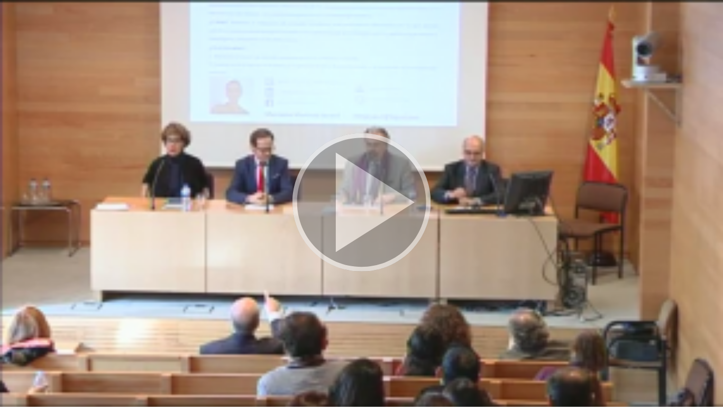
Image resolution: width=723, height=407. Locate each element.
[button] (361, 203)
